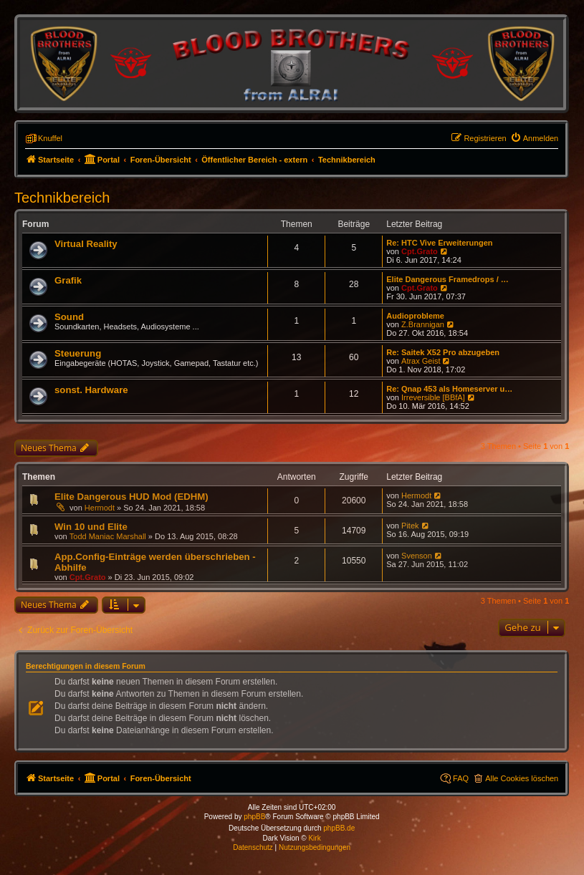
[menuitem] (534, 138)
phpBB (254, 817)
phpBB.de (339, 828)
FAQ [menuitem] (461, 778)
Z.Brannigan (422, 324)
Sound (69, 316)
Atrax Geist (420, 361)
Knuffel (50, 138)
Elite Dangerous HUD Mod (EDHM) (131, 496)
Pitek (409, 525)
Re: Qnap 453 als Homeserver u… (449, 389)
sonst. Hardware (91, 390)
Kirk (314, 838)
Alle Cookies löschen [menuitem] (521, 778)
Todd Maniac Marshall (108, 536)
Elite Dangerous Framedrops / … (447, 279)
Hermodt (100, 507)
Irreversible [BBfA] (433, 397)
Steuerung (77, 353)
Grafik (68, 280)
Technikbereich (62, 198)
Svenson (416, 555)
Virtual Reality (86, 243)
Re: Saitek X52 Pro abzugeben (442, 352)
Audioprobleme (415, 315)
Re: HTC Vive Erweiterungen (439, 242)
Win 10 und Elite (91, 526)
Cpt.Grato (419, 251)
